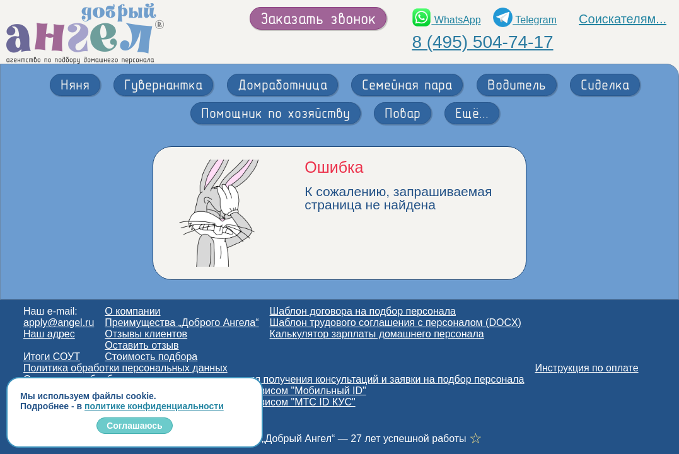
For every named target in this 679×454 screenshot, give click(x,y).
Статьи (39, 413)
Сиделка (605, 84)
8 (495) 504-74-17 (482, 42)
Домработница (282, 84)
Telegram (525, 20)
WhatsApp (446, 20)
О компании (132, 311)
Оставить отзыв (141, 345)
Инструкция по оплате (587, 368)
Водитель (516, 84)
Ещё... (472, 113)
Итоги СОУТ (51, 356)
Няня (75, 84)
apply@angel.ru (58, 322)
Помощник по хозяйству (275, 113)
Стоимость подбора (151, 356)
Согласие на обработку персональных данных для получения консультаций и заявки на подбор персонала (274, 379)
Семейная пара (407, 84)
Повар (403, 113)
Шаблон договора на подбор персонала (363, 311)
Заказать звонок (318, 18)
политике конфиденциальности (154, 406)
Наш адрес (49, 334)
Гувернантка (163, 84)
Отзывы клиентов (146, 334)
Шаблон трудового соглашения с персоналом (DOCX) (395, 322)
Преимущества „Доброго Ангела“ (181, 322)
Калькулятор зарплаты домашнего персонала (377, 334)
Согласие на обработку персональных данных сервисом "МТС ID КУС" (189, 402)
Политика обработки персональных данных (125, 368)
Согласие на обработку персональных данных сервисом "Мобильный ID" (194, 390)
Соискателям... (622, 19)
